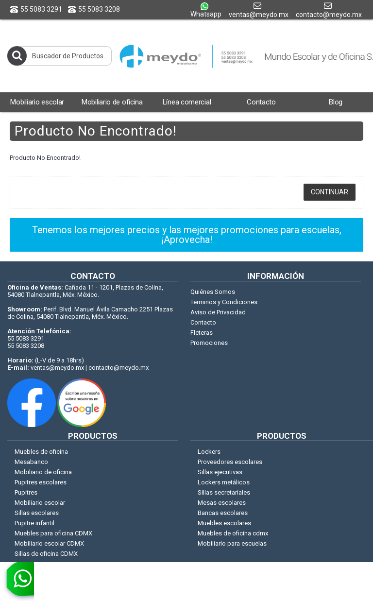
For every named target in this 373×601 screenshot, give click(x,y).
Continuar (329, 192)
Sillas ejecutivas (220, 472)
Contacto (203, 322)
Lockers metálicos (224, 482)
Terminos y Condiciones (223, 302)
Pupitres (26, 492)
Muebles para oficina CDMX (53, 533)
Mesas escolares (222, 502)
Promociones (209, 342)
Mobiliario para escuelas (232, 543)
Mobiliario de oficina (43, 472)
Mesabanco (31, 461)
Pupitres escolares (41, 482)
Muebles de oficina (41, 451)
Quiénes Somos (212, 291)
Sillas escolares (37, 512)
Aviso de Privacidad (218, 312)
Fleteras (201, 332)
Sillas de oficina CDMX (46, 553)
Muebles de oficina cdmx (233, 533)
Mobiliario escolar (40, 502)
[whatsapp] (17, 581)
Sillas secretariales (224, 492)
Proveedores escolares (230, 461)
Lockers (209, 451)
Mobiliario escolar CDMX (49, 543)
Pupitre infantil (34, 523)
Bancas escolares (223, 512)
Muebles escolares (224, 523)
